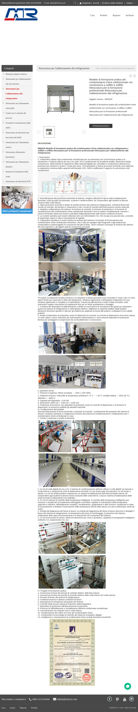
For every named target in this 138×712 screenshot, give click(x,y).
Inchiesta (130, 15)
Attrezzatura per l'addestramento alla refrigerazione (14, 93)
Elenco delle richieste (114, 3)
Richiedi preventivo (101, 126)
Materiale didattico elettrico (16, 74)
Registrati (86, 3)
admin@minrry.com (57, 3)
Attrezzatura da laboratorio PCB (18, 181)
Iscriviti (96, 3)
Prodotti (103, 15)
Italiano (130, 3)
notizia (12, 708)
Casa (92, 15)
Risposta (116, 15)
